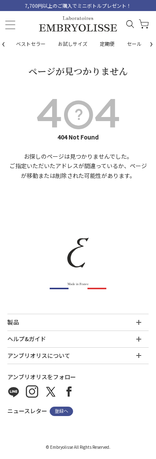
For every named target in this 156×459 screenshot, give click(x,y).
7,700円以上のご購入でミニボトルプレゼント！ (78, 5)
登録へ (61, 411)
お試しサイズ (72, 43)
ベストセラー (31, 43)
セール (134, 43)
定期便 (107, 43)
